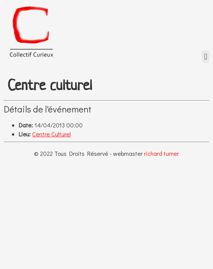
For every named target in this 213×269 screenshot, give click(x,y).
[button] (205, 56)
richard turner (161, 153)
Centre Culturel (51, 134)
